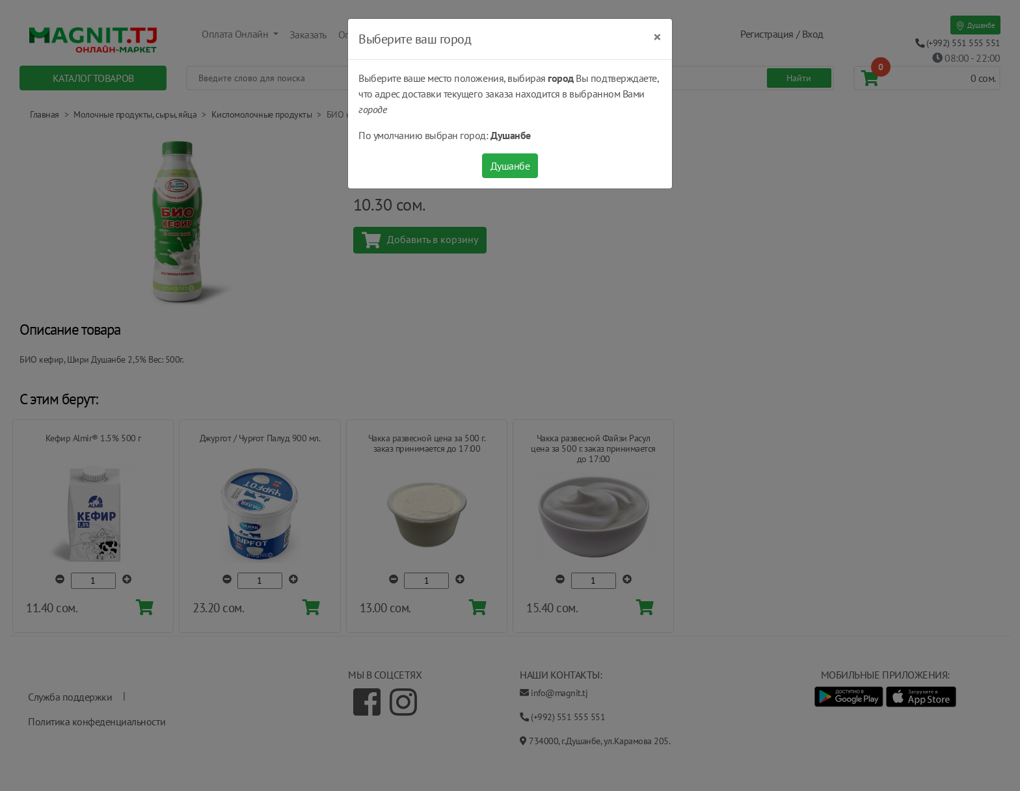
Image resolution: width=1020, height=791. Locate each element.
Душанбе (510, 165)
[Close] (657, 37)
